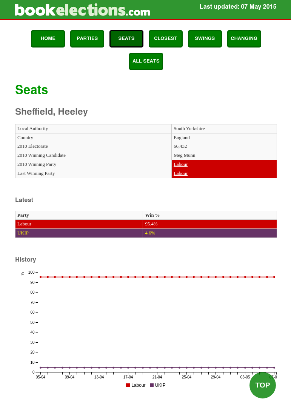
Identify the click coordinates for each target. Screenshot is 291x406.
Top (262, 385)
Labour (181, 164)
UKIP (23, 233)
